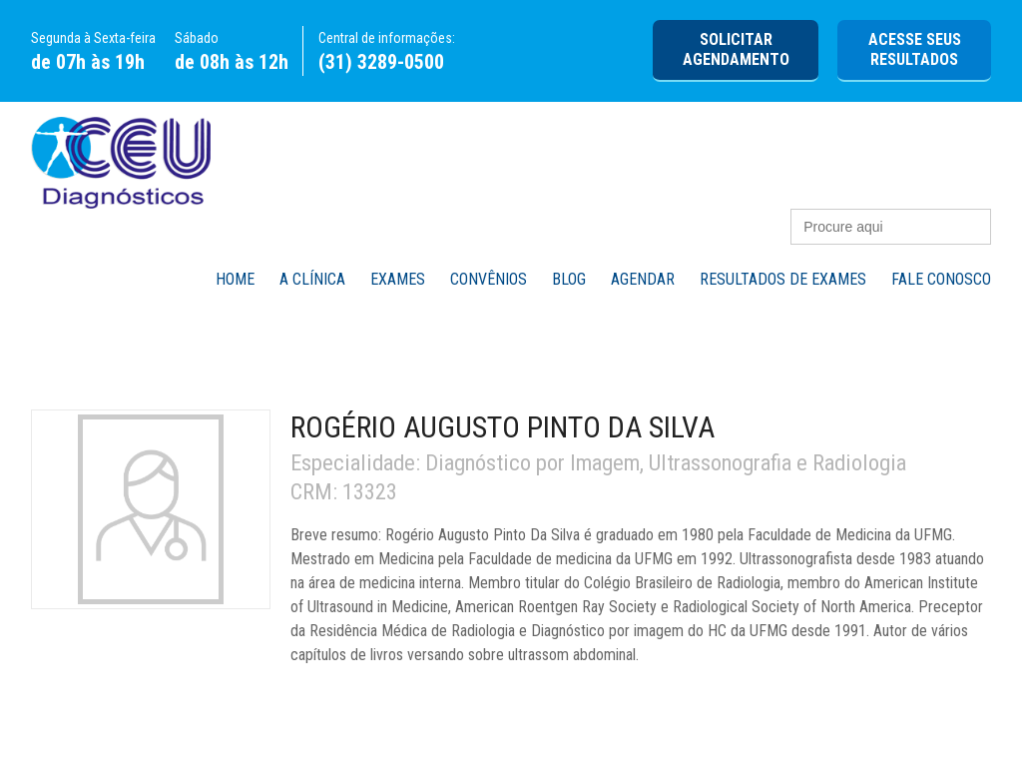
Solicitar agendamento (736, 49)
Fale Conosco (941, 279)
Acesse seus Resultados (914, 49)
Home (235, 279)
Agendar (643, 279)
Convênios (488, 279)
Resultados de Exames (783, 279)
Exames (397, 279)
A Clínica (312, 279)
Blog (569, 279)
